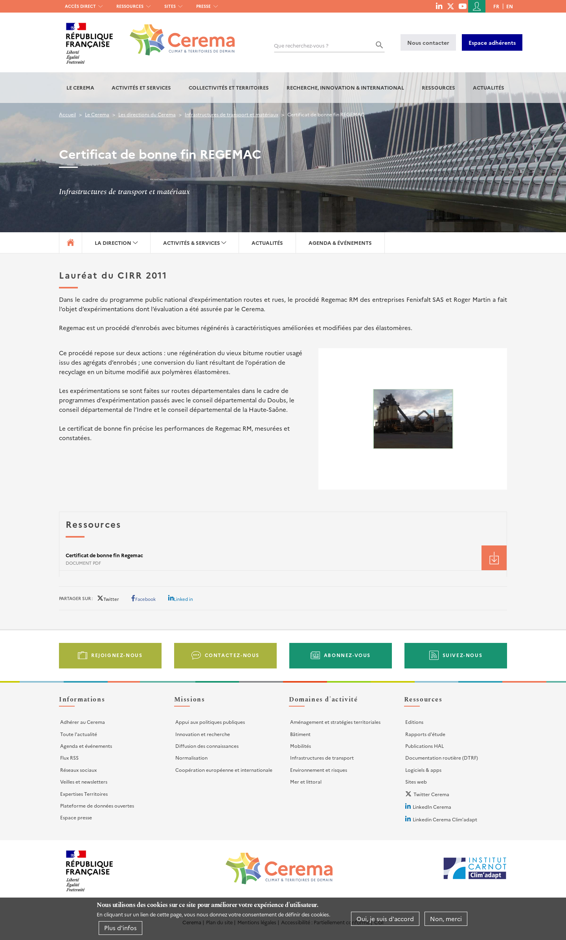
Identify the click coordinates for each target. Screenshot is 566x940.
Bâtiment (300, 734)
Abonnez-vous (347, 655)
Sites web (416, 781)
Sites (170, 6)
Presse (203, 6)
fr (496, 6)
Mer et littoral (306, 781)
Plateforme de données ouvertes (97, 805)
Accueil (67, 114)
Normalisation (191, 757)
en (509, 6)
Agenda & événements (340, 242)
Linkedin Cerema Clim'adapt (445, 819)
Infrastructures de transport (322, 757)
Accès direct (80, 6)
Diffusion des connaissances (207, 745)
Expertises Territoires (84, 793)
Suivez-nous (463, 655)
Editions (414, 721)
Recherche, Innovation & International (345, 87)
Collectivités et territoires (229, 87)
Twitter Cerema (431, 794)
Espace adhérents (492, 42)
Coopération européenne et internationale (223, 769)
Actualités (488, 87)
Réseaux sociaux (78, 769)
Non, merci (446, 918)
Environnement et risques (318, 769)
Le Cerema (80, 87)
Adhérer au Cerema (82, 721)
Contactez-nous (232, 655)
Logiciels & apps (423, 769)
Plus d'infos (120, 927)
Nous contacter (428, 42)
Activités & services (191, 242)
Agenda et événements (86, 745)
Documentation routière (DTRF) (441, 757)
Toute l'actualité (78, 734)
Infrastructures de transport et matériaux (231, 114)
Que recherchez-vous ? (301, 45)
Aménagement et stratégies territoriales (335, 721)
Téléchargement (494, 557)
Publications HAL (424, 745)
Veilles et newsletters (83, 781)
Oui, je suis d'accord (385, 918)
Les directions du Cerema (147, 114)
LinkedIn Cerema (432, 806)
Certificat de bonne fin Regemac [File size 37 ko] (104, 555)
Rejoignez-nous (116, 655)
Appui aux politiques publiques (210, 721)
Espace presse (76, 817)
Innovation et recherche (202, 734)
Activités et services (141, 87)
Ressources (129, 6)
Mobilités (300, 745)
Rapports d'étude (425, 734)
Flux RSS (69, 757)
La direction (113, 242)
